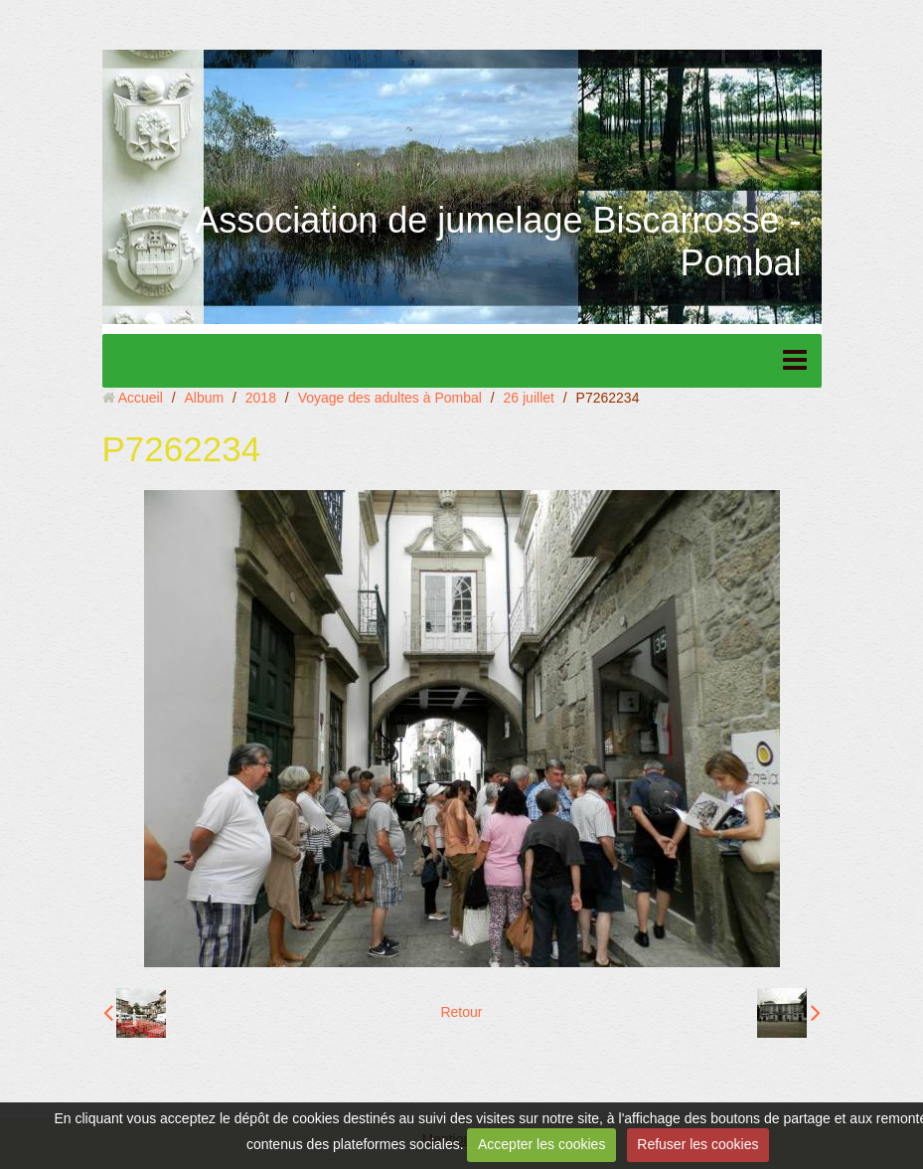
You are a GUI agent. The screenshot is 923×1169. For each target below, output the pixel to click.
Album (204, 398)
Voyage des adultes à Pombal (390, 398)
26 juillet (529, 398)
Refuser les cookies (697, 1144)
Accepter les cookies (541, 1144)
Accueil (140, 398)
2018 (260, 398)
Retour (461, 1012)
